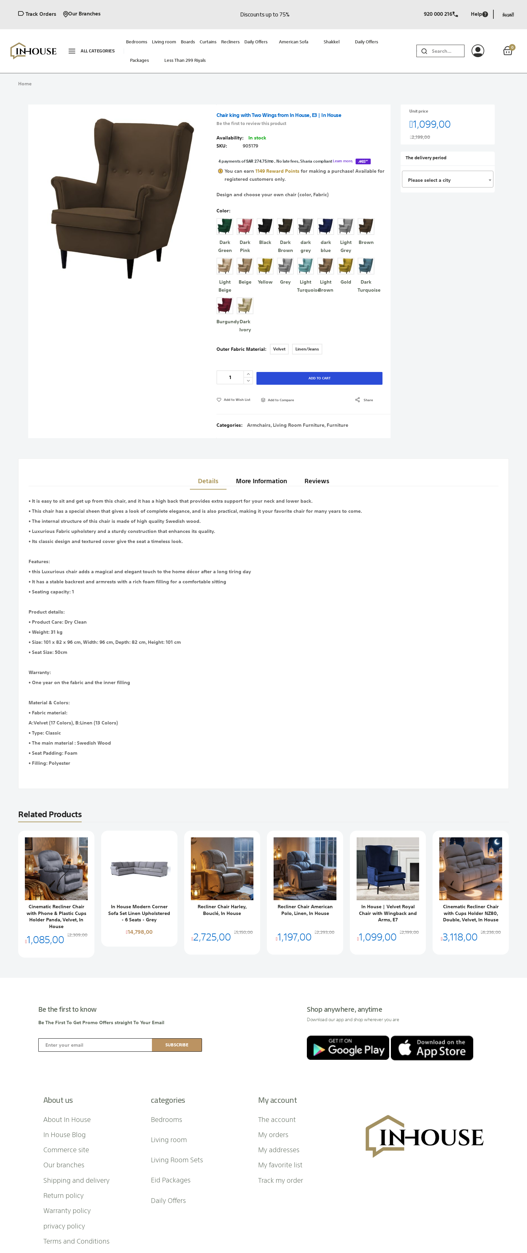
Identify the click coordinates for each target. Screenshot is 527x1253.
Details (205, 455)
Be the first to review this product (251, 123)
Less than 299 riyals (185, 60)
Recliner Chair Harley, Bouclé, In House (222, 888)
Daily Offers (366, 41)
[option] (224, 204)
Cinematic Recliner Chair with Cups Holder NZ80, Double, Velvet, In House (471, 891)
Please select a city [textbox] (429, 180)
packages (139, 60)
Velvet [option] (279, 327)
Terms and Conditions (76, 1218)
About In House (67, 1097)
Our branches (81, 14)
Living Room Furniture (298, 403)
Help (479, 14)
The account (277, 1097)
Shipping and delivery (76, 1158)
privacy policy (64, 1203)
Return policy (63, 1173)
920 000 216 (441, 14)
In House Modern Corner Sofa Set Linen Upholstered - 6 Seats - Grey (139, 891)
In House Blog (64, 1112)
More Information (260, 455)
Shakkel (331, 41)
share (368, 378)
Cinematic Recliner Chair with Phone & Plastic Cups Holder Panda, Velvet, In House (56, 894)
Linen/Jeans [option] (307, 327)
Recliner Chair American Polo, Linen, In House (305, 888)
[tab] (205, 455)
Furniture (337, 403)
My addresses (278, 1127)
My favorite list (280, 1142)
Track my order (280, 1158)
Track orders (37, 14)
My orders (273, 1112)
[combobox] (448, 51)
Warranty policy (67, 1188)
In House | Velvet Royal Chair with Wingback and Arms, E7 (388, 891)
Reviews (318, 455)
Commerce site (66, 1127)
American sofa (293, 41)
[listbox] (303, 255)
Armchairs (259, 403)
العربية (508, 14)
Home (25, 83)
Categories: (230, 403)
